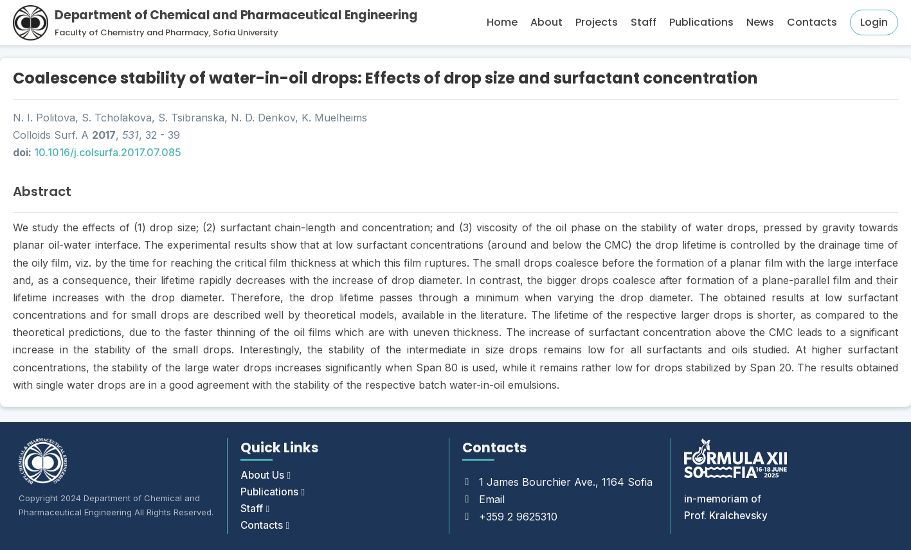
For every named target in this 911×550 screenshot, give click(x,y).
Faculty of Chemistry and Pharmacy (132, 32)
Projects (596, 22)
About (546, 22)
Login (874, 22)
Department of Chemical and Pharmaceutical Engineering (236, 15)
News (760, 22)
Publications (701, 22)
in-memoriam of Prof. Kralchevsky (726, 505)
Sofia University (245, 32)
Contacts (812, 22)
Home (502, 22)
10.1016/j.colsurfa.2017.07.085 (107, 152)
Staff (643, 22)
